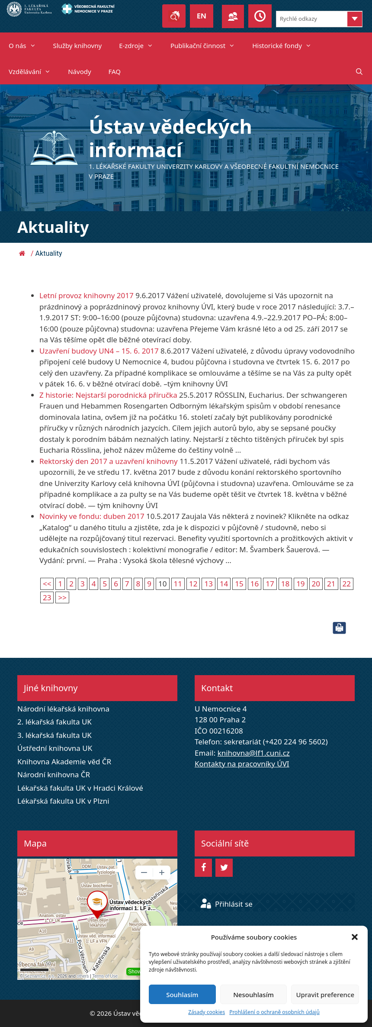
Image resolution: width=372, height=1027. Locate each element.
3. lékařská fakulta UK (54, 735)
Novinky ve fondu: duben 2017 (91, 516)
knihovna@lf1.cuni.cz (254, 753)
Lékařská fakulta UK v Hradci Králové (80, 788)
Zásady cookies (206, 1012)
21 (331, 584)
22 (347, 584)
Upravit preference (325, 994)
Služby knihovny (77, 45)
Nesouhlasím (253, 994)
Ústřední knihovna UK (54, 748)
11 (178, 584)
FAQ (115, 71)
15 (239, 584)
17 (270, 584)
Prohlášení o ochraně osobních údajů (274, 1012)
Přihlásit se (226, 904)
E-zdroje (140, 45)
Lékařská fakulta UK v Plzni (63, 801)
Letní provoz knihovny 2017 (86, 295)
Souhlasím (182, 994)
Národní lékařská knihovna (63, 709)
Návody (79, 71)
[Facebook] (203, 868)
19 (300, 584)
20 (316, 584)
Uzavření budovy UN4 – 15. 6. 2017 (99, 351)
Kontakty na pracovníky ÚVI (242, 764)
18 (285, 584)
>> (62, 597)
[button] (354, 937)
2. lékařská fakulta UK (54, 722)
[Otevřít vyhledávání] (359, 71)
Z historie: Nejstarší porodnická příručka (108, 395)
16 (254, 584)
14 (224, 584)
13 (208, 584)
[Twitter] (224, 868)
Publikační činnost (207, 45)
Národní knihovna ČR (53, 774)
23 (47, 597)
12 (193, 584)
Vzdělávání (34, 71)
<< (47, 584)
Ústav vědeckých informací (170, 138)
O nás (27, 45)
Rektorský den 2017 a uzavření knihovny (108, 461)
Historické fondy (286, 45)
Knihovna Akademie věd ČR (64, 761)
